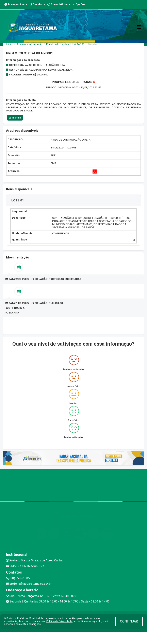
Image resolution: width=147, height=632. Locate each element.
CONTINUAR (129, 621)
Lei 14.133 (78, 44)
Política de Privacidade (59, 621)
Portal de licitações (57, 44)
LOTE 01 (17, 200)
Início (9, 44)
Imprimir (15, 117)
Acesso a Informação (30, 44)
